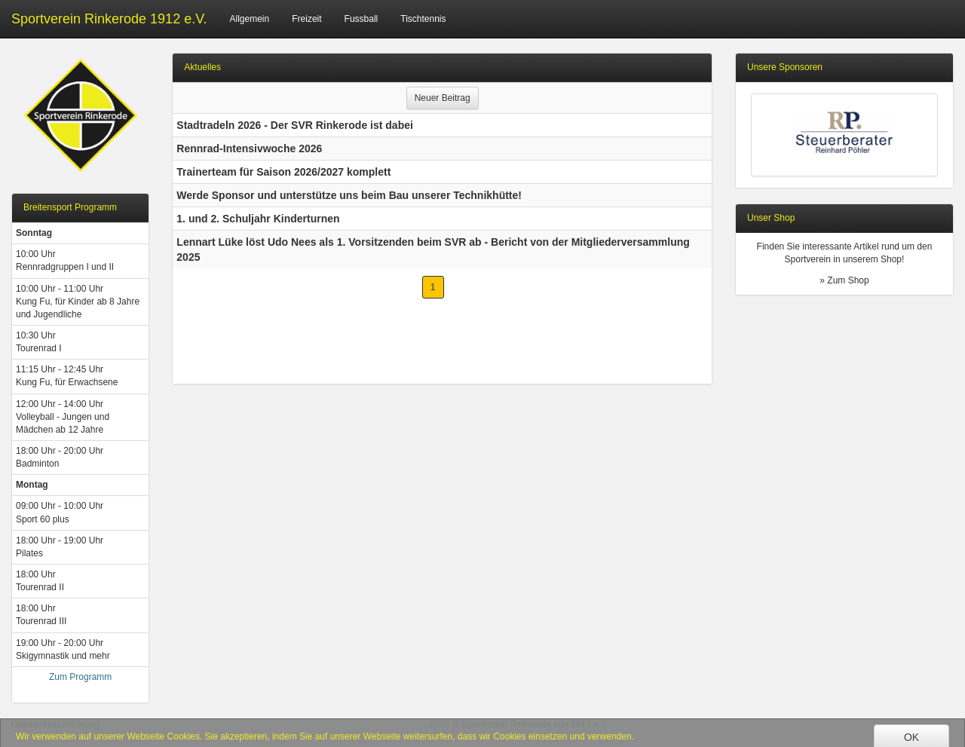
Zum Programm (80, 677)
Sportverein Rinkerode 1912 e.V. (109, 18)
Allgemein (250, 19)
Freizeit (306, 19)
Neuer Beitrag (442, 98)
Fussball (361, 19)
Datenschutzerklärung (55, 724)
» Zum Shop (843, 280)
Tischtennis (423, 19)
